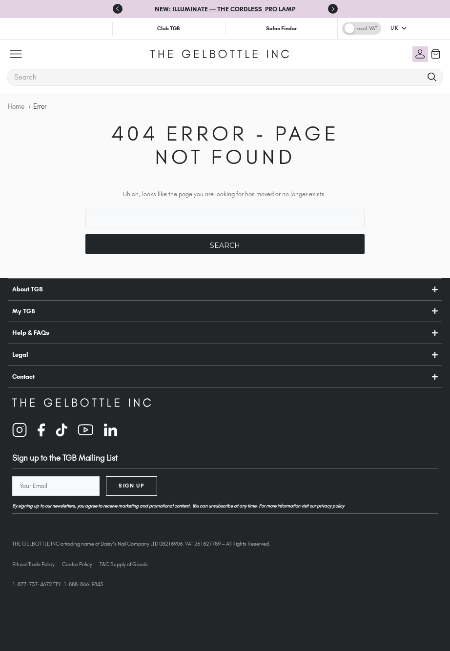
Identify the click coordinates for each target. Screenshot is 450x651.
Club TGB (168, 28)
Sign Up (131, 485)
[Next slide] (333, 9)
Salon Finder (281, 28)
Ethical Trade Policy (33, 564)
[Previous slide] (118, 9)
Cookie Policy (77, 564)
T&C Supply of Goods (124, 564)
